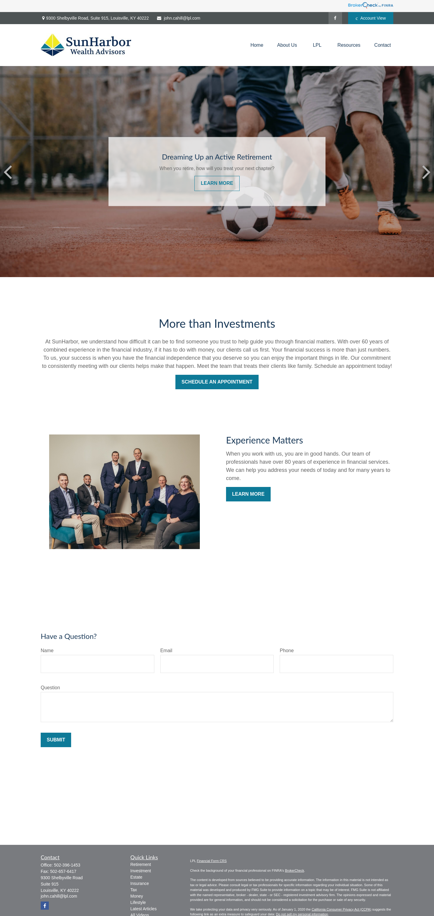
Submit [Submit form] (56, 739)
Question (50, 687)
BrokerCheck (294, 870)
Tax (134, 889)
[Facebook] (335, 18)
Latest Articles (144, 908)
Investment (141, 870)
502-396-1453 (67, 865)
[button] (257, 45)
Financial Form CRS (212, 861)
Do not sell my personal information (302, 914)
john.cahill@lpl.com (178, 18)
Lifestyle (138, 902)
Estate (137, 877)
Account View (371, 18)
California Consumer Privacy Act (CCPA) (341, 909)
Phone (287, 650)
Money (137, 896)
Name (47, 650)
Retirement (141, 864)
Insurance (140, 883)
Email (166, 650)
